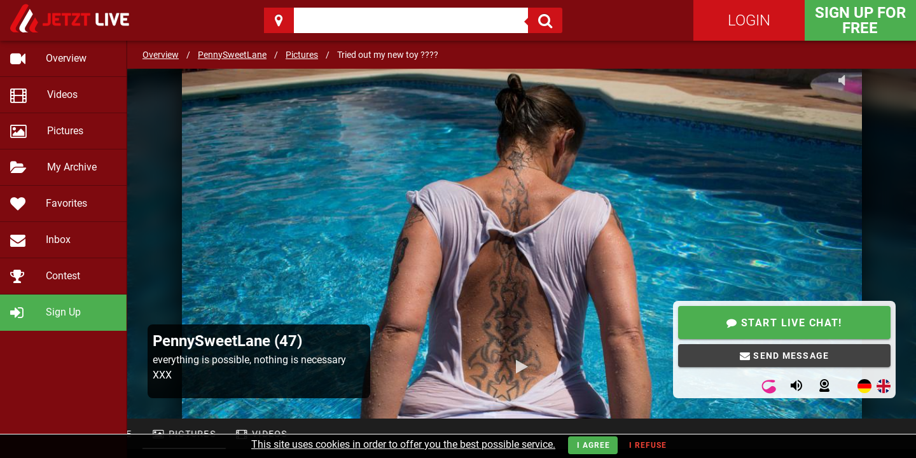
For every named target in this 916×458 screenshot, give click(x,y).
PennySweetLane (232, 55)
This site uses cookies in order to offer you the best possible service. (403, 444)
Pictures (302, 55)
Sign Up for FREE (860, 20)
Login (749, 20)
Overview (160, 55)
